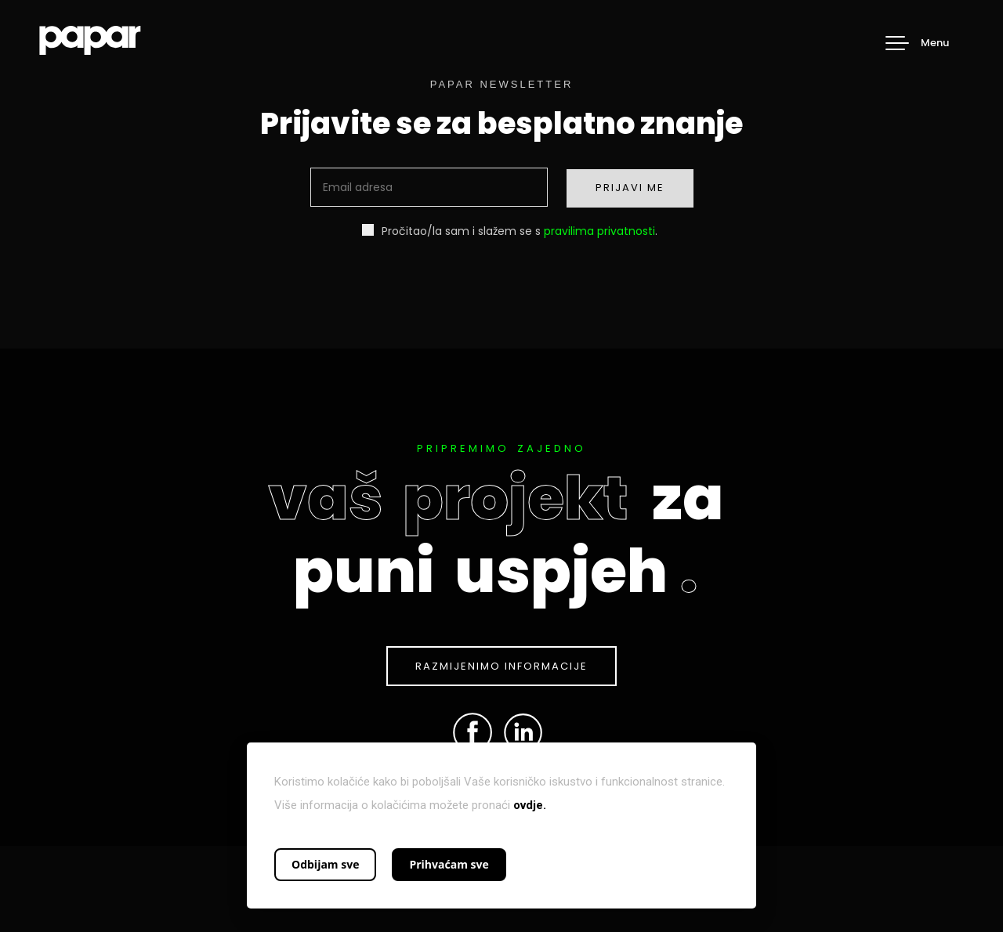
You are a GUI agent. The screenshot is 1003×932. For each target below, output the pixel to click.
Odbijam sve (325, 864)
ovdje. (529, 805)
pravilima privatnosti (599, 231)
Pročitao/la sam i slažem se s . (509, 230)
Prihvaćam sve (448, 864)
